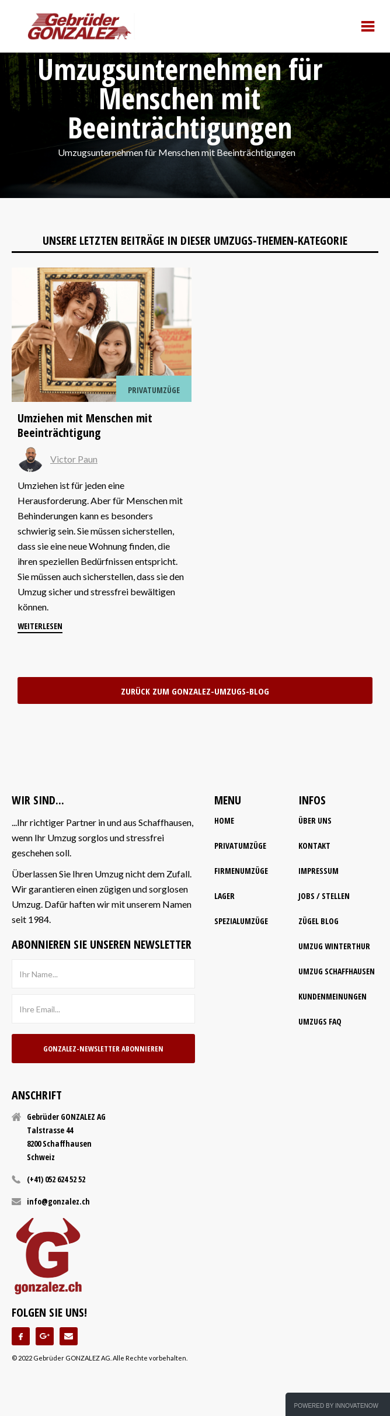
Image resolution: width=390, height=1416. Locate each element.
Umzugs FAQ (320, 1021)
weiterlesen (40, 625)
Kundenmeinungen (332, 996)
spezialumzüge (241, 920)
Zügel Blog (318, 920)
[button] (367, 26)
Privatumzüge (240, 845)
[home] (79, 26)
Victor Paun (74, 458)
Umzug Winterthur (334, 946)
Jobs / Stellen (324, 895)
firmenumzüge (241, 870)
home (224, 820)
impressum (318, 870)
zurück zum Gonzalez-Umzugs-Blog (195, 691)
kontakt (314, 845)
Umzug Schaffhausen (336, 971)
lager (224, 895)
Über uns (315, 820)
